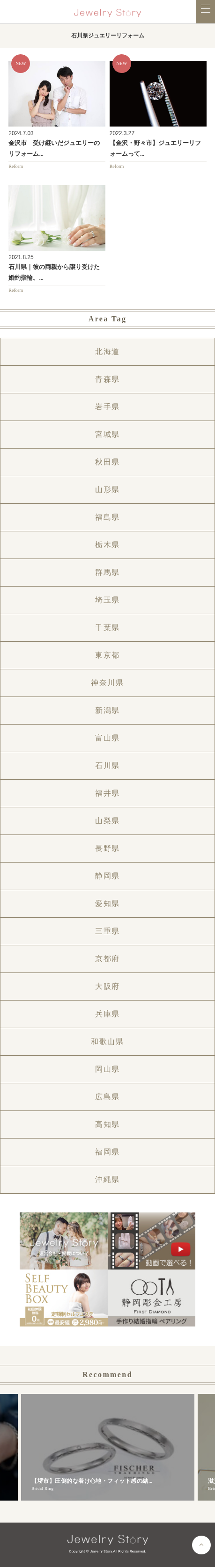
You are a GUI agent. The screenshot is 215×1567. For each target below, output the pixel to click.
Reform (15, 166)
